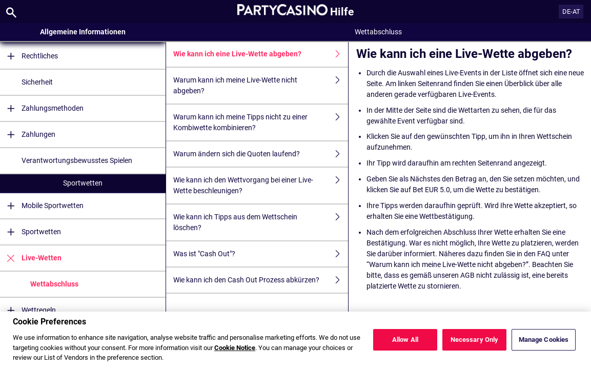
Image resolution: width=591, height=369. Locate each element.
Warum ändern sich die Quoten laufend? (261, 154)
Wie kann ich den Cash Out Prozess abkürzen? (261, 280)
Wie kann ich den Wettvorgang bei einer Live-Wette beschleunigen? (261, 185)
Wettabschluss (54, 284)
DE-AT (571, 11)
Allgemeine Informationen (83, 32)
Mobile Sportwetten (42, 205)
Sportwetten (83, 183)
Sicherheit (37, 82)
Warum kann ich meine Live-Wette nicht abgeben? (261, 86)
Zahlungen (27, 134)
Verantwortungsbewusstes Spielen (77, 160)
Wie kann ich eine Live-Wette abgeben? (261, 54)
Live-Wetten (31, 258)
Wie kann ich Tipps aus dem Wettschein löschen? (261, 222)
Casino (83, 333)
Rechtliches (29, 56)
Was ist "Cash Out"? (261, 253)
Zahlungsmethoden (42, 108)
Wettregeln (28, 310)
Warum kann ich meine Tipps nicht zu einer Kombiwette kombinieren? (261, 122)
